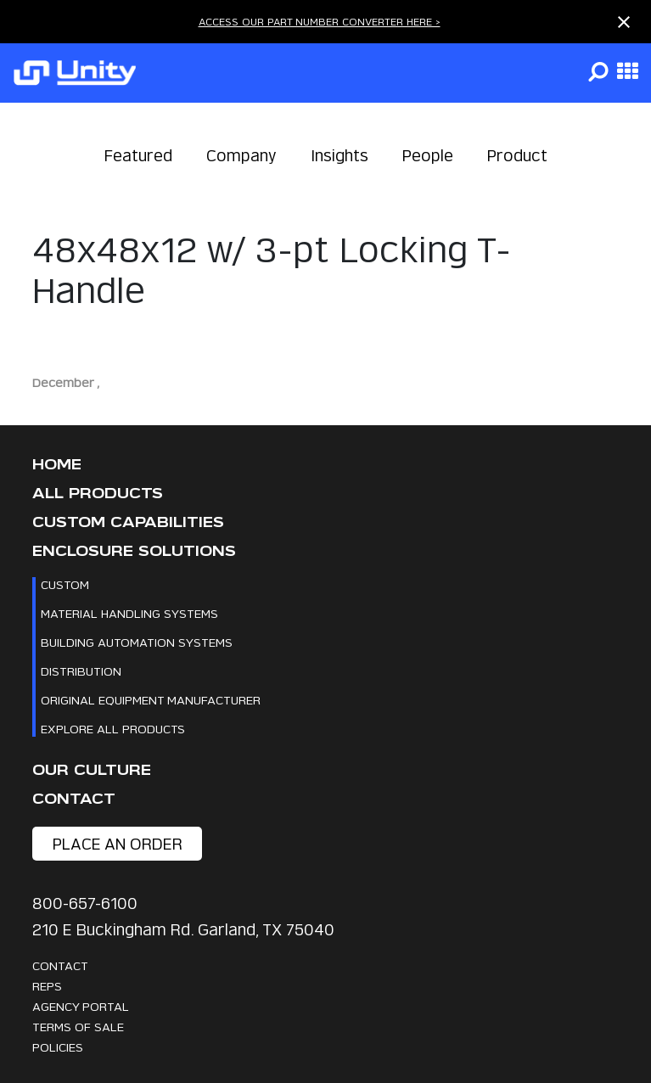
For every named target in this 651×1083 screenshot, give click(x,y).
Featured (138, 156)
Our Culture (91, 770)
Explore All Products (113, 728)
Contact (73, 799)
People (427, 156)
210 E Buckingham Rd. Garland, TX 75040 (183, 930)
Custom (65, 584)
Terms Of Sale (78, 1026)
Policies (57, 1047)
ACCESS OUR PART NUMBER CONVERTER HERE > (320, 21)
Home (56, 465)
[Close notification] (624, 22)
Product (517, 156)
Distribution (81, 671)
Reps (47, 986)
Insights (339, 156)
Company (241, 156)
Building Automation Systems (137, 642)
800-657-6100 (84, 903)
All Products (97, 493)
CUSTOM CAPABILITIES (128, 522)
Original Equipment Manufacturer (151, 700)
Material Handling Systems (129, 613)
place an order (117, 844)
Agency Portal (80, 1006)
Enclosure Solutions (134, 551)
